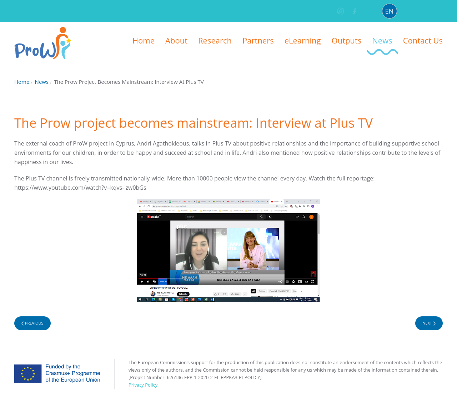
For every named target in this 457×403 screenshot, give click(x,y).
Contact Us (423, 40)
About (176, 40)
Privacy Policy (143, 385)
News (382, 40)
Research (215, 40)
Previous (32, 323)
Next (429, 323)
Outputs (347, 40)
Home (143, 40)
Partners (258, 40)
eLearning (303, 40)
